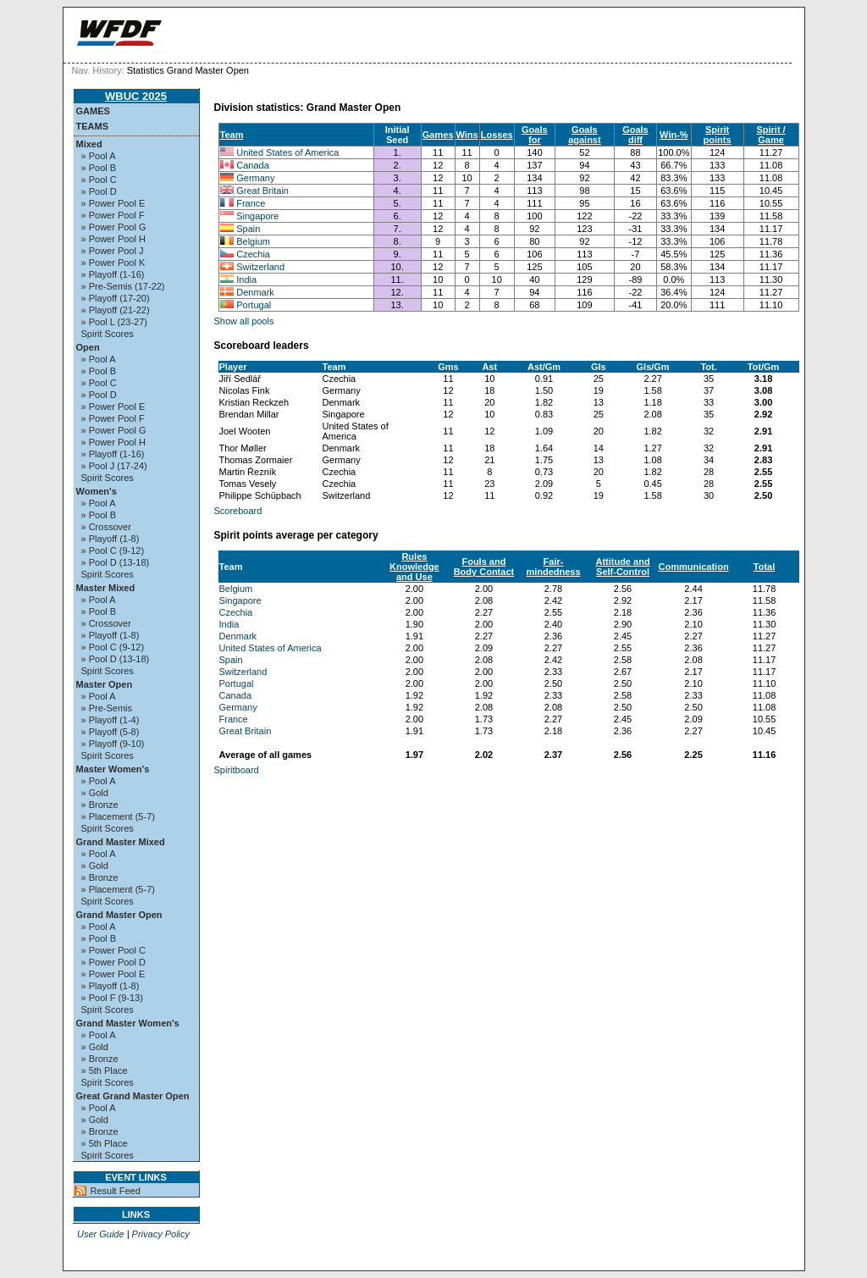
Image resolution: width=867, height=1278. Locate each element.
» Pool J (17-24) (114, 466)
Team (232, 135)
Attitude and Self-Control (622, 566)
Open (88, 347)
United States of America (287, 152)
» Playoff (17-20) (115, 298)
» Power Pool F (113, 215)
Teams (92, 126)
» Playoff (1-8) (110, 539)
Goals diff (635, 134)
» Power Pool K (113, 262)
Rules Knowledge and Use (414, 566)
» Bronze (100, 804)
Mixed (89, 144)
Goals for (535, 134)
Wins (467, 135)
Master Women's (113, 769)
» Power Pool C (113, 950)
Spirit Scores (107, 334)
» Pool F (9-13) (112, 998)
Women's (96, 491)
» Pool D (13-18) (115, 562)
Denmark (255, 292)
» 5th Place (104, 1070)
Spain (248, 229)
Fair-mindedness (553, 566)
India (246, 279)
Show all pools (244, 321)
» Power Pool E (113, 203)
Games (93, 111)
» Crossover (106, 527)
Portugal (253, 305)
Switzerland (260, 267)
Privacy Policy (161, 1234)
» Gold (94, 793)
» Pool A (98, 156)
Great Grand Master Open (133, 1096)
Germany (255, 178)
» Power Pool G (113, 227)
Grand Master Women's (127, 1023)
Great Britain (262, 190)
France (250, 203)
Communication (694, 567)
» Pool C (99, 179)
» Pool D (99, 191)
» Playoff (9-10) (113, 744)
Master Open (104, 684)
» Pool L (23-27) (114, 322)
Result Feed (116, 1191)
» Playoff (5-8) (110, 732)
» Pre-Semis (107, 708)
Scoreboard (238, 511)
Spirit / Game (770, 134)
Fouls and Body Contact (484, 566)
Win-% (674, 135)
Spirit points (718, 134)
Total (764, 567)
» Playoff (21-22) (115, 310)
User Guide (100, 1234)
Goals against (584, 134)
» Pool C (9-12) (113, 550)
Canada (252, 165)
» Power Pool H (113, 239)
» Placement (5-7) (118, 816)
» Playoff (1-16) (113, 274)
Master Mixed (105, 588)
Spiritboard (236, 770)
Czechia (253, 254)
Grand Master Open (119, 915)
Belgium (253, 241)
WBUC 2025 (136, 96)
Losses (497, 135)
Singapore (257, 216)
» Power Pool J (112, 251)
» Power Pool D (113, 962)
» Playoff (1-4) (110, 720)
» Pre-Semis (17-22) (123, 286)
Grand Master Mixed (120, 842)
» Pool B (99, 168)
